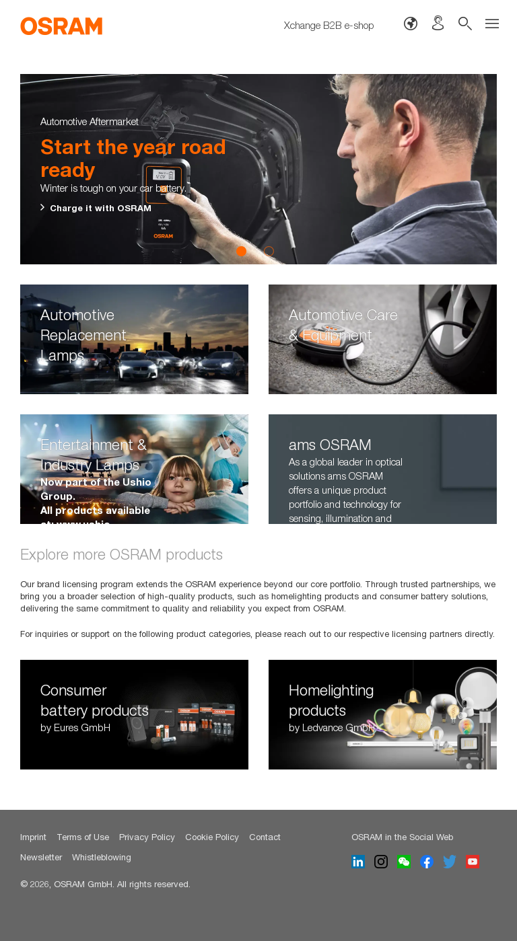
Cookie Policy (212, 836)
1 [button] (242, 250)
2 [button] (268, 250)
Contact (265, 836)
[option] (258, 169)
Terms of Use (83, 836)
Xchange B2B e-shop (329, 25)
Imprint (33, 836)
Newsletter (41, 857)
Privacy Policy (147, 836)
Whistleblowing (101, 857)
